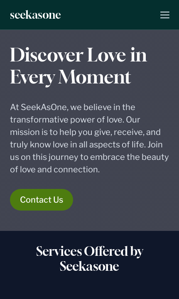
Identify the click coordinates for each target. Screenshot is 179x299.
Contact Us (41, 200)
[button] (165, 15)
